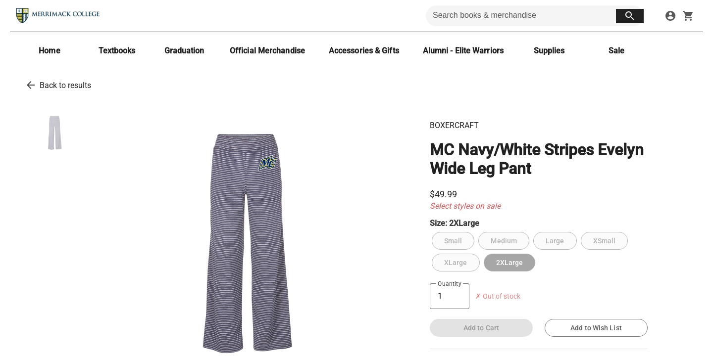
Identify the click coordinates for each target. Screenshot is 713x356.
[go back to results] (31, 85)
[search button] (630, 16)
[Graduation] (184, 50)
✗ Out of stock (497, 296)
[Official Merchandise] (267, 50)
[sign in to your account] (670, 16)
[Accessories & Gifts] (364, 50)
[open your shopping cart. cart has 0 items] (688, 16)
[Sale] (616, 50)
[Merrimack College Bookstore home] (58, 16)
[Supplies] (549, 50)
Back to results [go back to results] (65, 85)
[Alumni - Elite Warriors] (463, 50)
